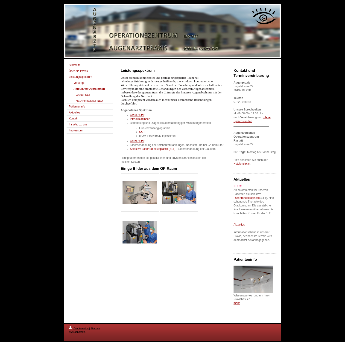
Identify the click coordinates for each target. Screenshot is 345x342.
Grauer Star (137, 115)
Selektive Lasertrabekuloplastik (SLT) (152, 149)
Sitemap (95, 328)
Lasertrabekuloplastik (247, 198)
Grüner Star (137, 141)
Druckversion (79, 328)
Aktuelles (239, 224)
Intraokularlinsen (140, 119)
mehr (237, 303)
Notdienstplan (242, 163)
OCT (142, 131)
